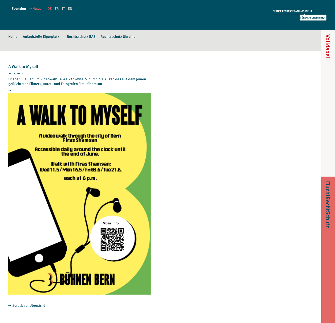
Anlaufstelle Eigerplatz (41, 36)
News (36, 8)
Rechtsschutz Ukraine (118, 36)
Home (13, 36)
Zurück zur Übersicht (28, 305)
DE (49, 8)
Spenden (19, 8)
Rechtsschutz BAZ (81, 36)
